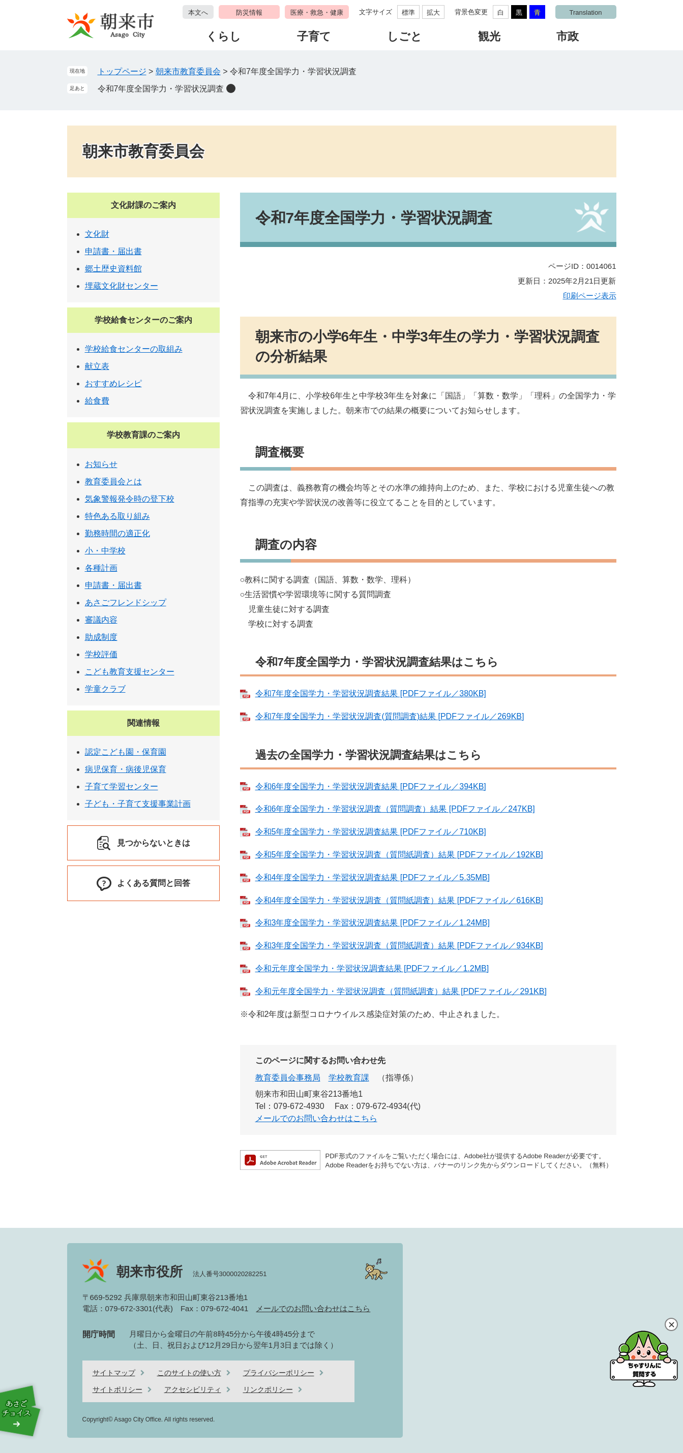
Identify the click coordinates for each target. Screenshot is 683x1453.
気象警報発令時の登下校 (129, 498)
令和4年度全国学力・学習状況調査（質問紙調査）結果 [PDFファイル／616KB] (399, 900)
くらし (223, 36)
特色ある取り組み (117, 516)
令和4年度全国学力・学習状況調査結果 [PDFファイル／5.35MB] (372, 877)
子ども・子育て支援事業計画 (138, 803)
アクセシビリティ (192, 1389)
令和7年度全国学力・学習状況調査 (161, 88)
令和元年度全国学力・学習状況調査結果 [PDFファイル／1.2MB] (372, 968)
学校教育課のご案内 (143, 434)
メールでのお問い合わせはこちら (316, 1118)
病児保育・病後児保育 (125, 769)
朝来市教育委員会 (188, 71)
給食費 (97, 400)
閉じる (671, 1324)
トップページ (122, 71)
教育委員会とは (113, 481)
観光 (489, 36)
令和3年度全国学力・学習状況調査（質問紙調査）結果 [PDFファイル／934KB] (399, 945)
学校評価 (101, 654)
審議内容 (101, 619)
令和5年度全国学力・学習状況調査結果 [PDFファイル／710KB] (370, 831)
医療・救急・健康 (316, 12)
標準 (408, 12)
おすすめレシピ (113, 383)
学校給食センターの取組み (134, 349)
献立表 (97, 366)
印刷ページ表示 (589, 295)
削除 (230, 88)
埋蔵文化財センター (121, 286)
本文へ (198, 12)
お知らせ (101, 464)
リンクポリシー (268, 1389)
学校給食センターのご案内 (143, 320)
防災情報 (249, 12)
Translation (586, 12)
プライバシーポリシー (278, 1373)
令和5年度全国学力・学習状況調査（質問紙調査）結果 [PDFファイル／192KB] (399, 854)
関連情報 (143, 723)
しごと (404, 36)
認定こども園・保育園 (125, 752)
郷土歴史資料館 (113, 268)
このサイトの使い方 (189, 1373)
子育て (314, 36)
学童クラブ (105, 689)
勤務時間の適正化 (117, 533)
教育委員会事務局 (287, 1077)
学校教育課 (349, 1077)
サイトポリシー (117, 1389)
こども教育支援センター (129, 671)
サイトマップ (114, 1373)
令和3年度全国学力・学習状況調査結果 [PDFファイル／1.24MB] (372, 922)
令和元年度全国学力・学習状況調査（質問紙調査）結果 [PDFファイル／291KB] (401, 991)
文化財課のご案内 (143, 205)
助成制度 (101, 637)
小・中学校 (105, 550)
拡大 (433, 12)
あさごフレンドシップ (125, 602)
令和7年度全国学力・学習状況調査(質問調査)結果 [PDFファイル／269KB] (389, 716)
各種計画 (101, 568)
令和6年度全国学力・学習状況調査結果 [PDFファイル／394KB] (370, 786)
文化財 (97, 234)
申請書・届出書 (113, 251)
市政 (567, 36)
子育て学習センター (121, 786)
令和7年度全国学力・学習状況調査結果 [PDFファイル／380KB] (370, 693)
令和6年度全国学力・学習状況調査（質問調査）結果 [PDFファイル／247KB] (395, 809)
